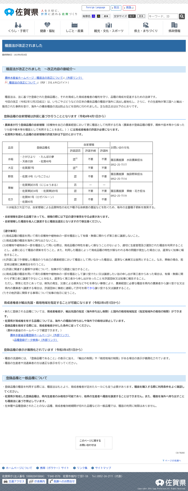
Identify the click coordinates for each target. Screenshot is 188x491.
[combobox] (163, 16)
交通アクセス (16, 481)
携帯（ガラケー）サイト (54, 468)
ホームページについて (19, 468)
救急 (130, 7)
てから (91, 288)
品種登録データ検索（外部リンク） (36, 340)
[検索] (182, 16)
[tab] (18, 28)
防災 (116, 7)
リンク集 (82, 468)
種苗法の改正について (22, 82)
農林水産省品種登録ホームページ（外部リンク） (40, 335)
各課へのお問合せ (64, 481)
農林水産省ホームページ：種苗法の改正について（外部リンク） (44, 77)
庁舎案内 (39, 481)
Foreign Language (95, 7)
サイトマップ (103, 468)
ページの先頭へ (173, 461)
